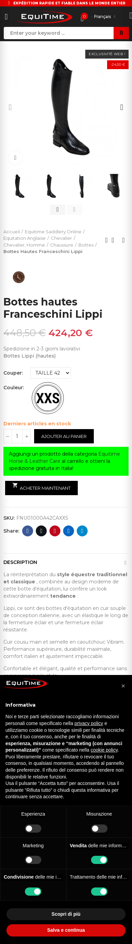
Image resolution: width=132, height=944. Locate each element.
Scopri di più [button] (66, 914)
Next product (123, 240)
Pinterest (55, 530)
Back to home (115, 240)
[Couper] (50, 373)
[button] (10, 107)
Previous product (106, 240)
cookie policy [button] (104, 750)
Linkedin (69, 530)
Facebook (28, 530)
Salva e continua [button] (66, 930)
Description (20, 562)
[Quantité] (17, 436)
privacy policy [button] (88, 723)
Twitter (41, 530)
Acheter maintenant (41, 486)
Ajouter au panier (64, 436)
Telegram (82, 530)
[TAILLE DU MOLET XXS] (48, 398)
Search (121, 33)
